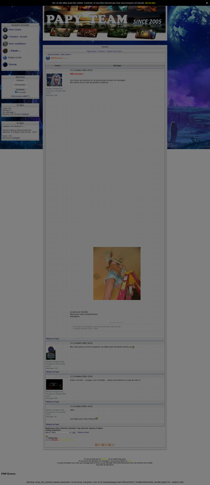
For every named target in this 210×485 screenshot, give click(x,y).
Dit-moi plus (150, 3)
